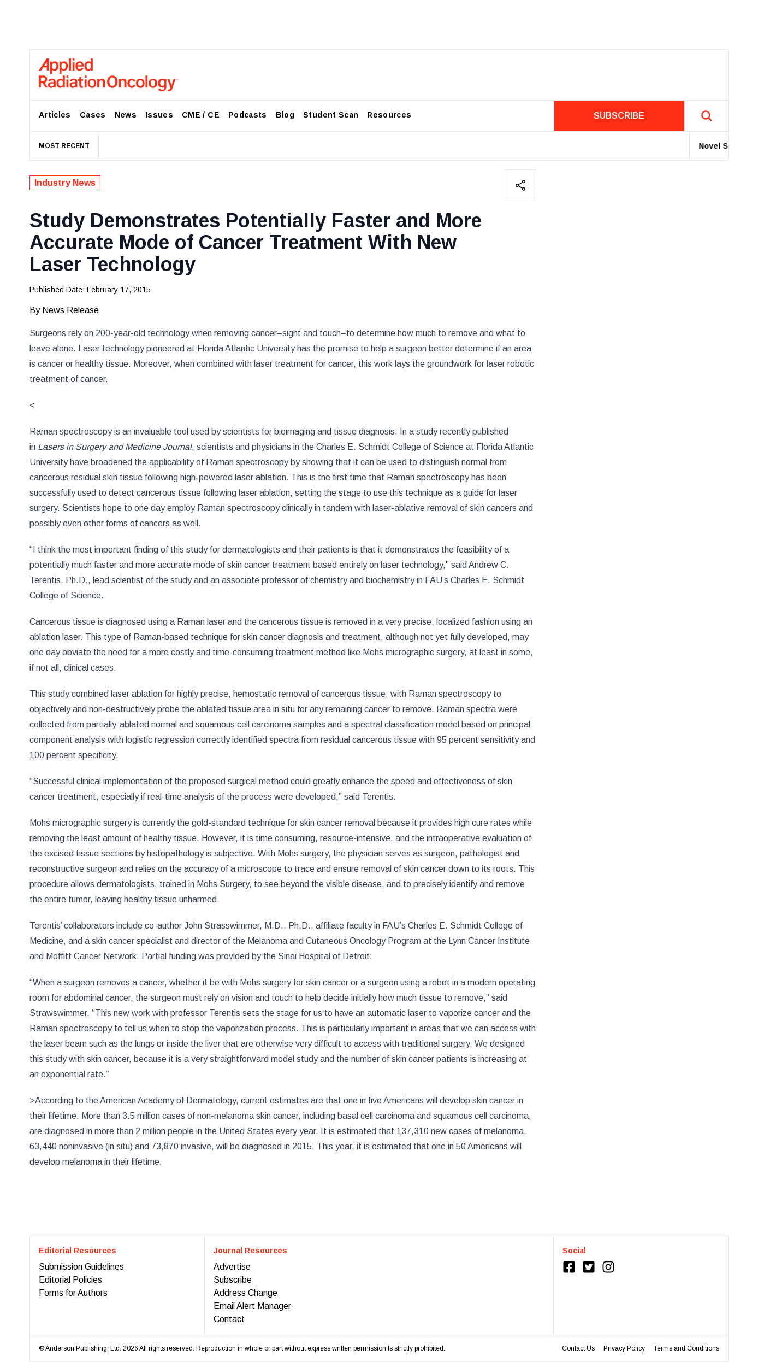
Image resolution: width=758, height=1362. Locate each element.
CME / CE (201, 114)
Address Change (245, 1293)
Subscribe (233, 1279)
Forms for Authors (73, 1293)
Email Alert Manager (252, 1306)
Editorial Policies (70, 1279)
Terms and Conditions (686, 1348)
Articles (55, 114)
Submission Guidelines (81, 1266)
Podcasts (247, 114)
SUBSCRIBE (619, 115)
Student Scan (330, 114)
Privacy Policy (624, 1348)
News (126, 114)
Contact (229, 1319)
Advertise (232, 1266)
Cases (93, 114)
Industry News (65, 182)
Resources (389, 114)
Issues (159, 114)
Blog (285, 114)
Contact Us (578, 1348)
